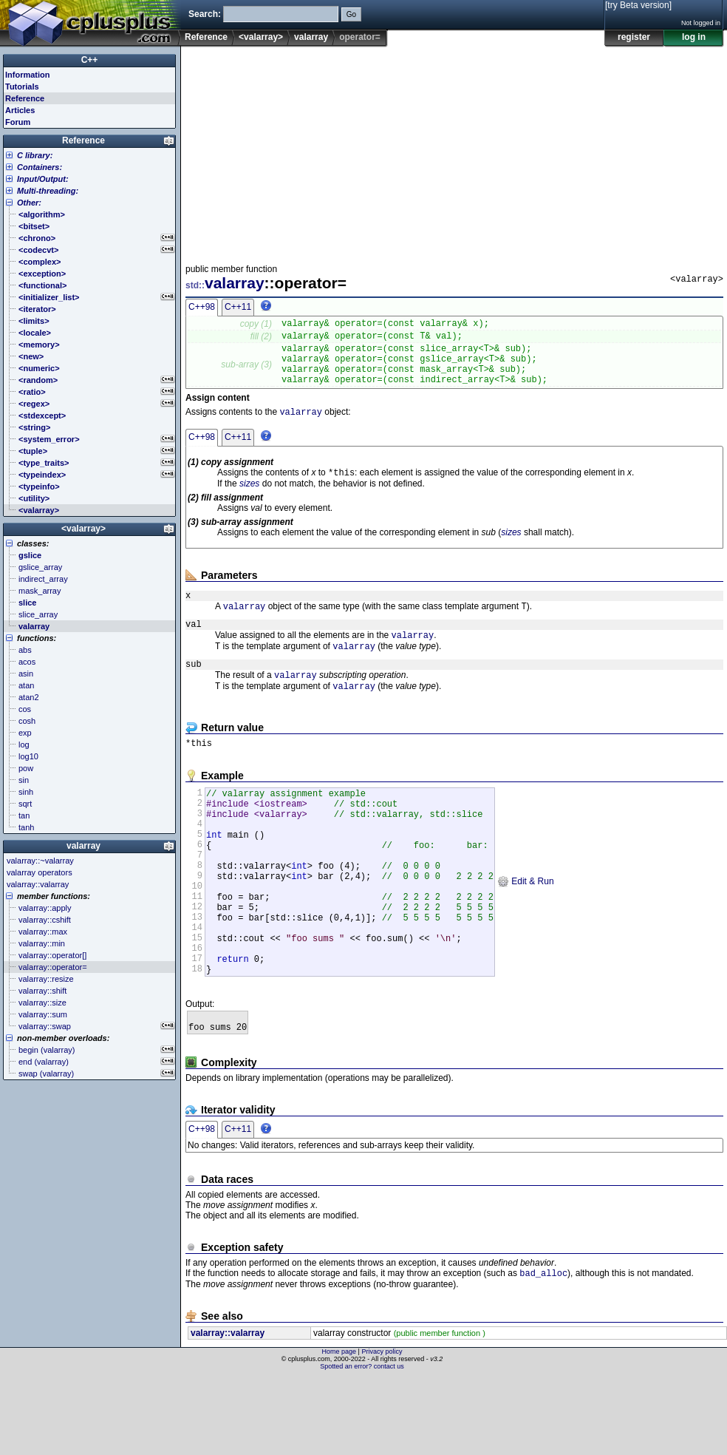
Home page (339, 1429)
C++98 (201, 307)
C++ (89, 60)
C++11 (238, 307)
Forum (17, 122)
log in (694, 37)
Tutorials (22, 86)
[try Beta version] (638, 5)
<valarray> (261, 37)
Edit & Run (525, 933)
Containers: (39, 167)
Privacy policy (381, 1429)
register (634, 37)
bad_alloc (543, 1350)
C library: (34, 155)
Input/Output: (43, 178)
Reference (206, 37)
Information (27, 74)
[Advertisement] (362, 150)
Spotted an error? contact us (362, 1444)
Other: (29, 202)
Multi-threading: (47, 190)
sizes (249, 500)
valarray (311, 37)
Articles (20, 110)
